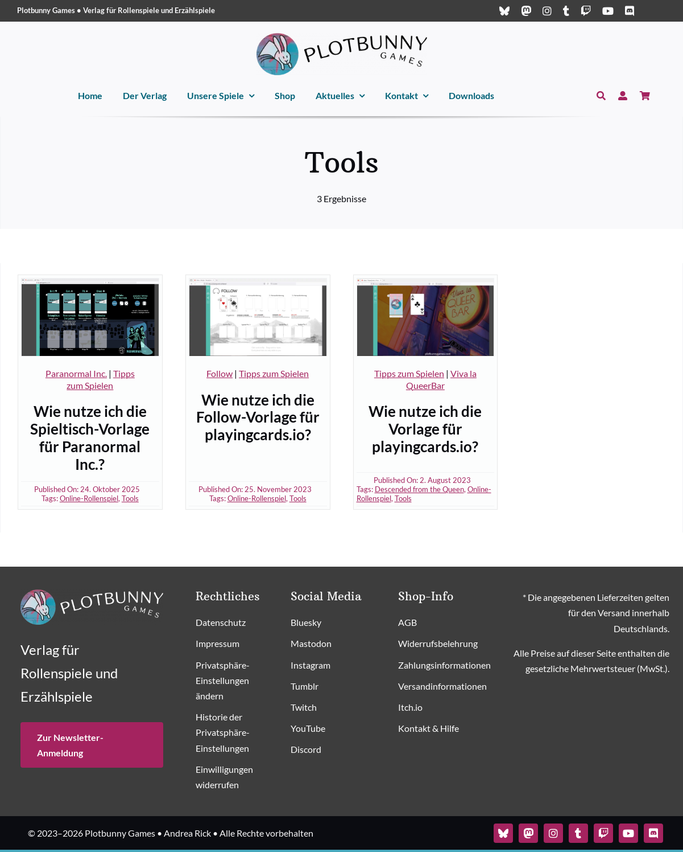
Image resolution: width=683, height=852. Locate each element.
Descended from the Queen (419, 489)
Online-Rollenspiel (89, 498)
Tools (130, 498)
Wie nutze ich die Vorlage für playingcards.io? (425, 428)
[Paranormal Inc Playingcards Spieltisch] (90, 282)
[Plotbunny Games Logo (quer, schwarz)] (341, 37)
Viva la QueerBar (441, 379)
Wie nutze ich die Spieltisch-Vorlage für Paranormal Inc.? (90, 437)
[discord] (629, 11)
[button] (233, 681)
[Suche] (601, 96)
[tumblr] (566, 11)
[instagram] (547, 11)
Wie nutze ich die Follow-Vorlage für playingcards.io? (258, 417)
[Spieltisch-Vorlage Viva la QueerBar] (425, 282)
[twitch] (586, 11)
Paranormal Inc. (76, 373)
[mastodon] (526, 11)
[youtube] (608, 11)
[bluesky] (504, 11)
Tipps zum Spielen (101, 379)
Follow (219, 373)
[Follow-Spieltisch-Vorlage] (257, 282)
